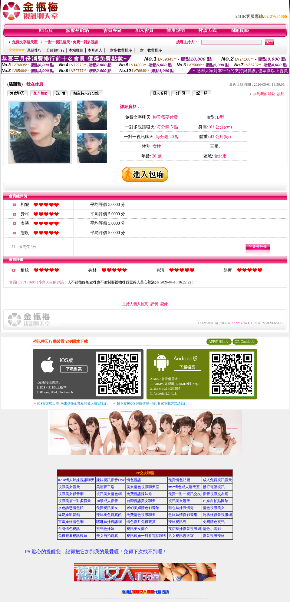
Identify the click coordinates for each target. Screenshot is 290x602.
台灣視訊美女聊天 (141, 501)
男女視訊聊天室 (181, 536)
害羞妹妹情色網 (71, 522)
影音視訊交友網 (215, 494)
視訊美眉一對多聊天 (74, 501)
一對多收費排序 (119, 50)
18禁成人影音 (107, 501)
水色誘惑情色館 (71, 508)
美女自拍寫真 (107, 536)
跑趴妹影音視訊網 (217, 515)
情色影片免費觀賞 (141, 522)
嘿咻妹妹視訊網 (109, 522)
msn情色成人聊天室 (184, 487)
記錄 (164, 304)
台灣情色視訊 (69, 529)
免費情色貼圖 (179, 480)
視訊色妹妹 (105, 529)
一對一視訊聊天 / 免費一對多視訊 (71, 42)
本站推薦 (76, 50)
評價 (154, 304)
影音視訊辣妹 (214, 536)
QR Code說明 (245, 341)
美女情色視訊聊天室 (143, 487)
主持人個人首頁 (135, 304)
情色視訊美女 (214, 508)
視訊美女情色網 (109, 494)
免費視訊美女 (107, 508)
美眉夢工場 (105, 487)
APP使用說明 (218, 341)
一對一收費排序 (149, 50)
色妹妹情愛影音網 (182, 515)
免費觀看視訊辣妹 (72, 536)
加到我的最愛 (264, 94)
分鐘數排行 (55, 50)
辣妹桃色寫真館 (109, 515)
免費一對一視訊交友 (184, 494)
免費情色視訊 (214, 522)
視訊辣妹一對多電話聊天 (146, 536)
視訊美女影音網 (71, 494)
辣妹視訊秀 (177, 522)
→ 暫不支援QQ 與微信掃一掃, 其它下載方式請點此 (150, 403)
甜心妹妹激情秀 (181, 508)
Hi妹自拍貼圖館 (215, 501)
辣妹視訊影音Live (110, 480)
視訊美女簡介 (137, 529)
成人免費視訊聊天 (217, 480)
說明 (281, 94)
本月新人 (95, 50)
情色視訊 (134, 480)
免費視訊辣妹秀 (139, 494)
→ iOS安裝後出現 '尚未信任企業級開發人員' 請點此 (70, 403)
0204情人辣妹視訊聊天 (76, 480)
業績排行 (34, 50)
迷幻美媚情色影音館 (143, 508)
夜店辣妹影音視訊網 (184, 529)
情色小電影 (212, 529)
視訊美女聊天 (69, 487)
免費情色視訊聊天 (141, 515)
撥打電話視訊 (214, 487)
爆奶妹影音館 (69, 515)
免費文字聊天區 (25, 42)
